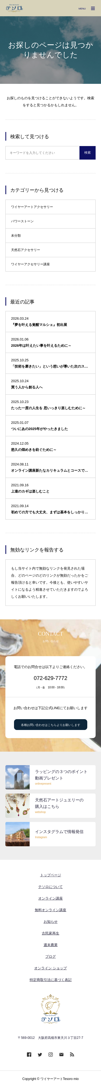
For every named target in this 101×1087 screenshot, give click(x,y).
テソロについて (50, 886)
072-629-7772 (50, 678)
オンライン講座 (50, 898)
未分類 (16, 235)
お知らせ (51, 921)
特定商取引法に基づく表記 (51, 980)
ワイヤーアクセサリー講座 (30, 264)
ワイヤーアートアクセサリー (32, 207)
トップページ (50, 875)
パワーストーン (22, 221)
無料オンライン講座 (50, 910)
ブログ (50, 956)
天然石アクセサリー (25, 250)
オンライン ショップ (50, 968)
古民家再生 (50, 933)
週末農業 (51, 945)
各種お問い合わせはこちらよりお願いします (50, 724)
